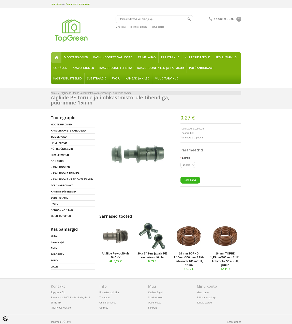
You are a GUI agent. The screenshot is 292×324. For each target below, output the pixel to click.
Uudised (103, 307)
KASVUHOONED (83, 68)
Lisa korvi (190, 180)
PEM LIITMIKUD (226, 57)
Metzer (54, 236)
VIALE (54, 266)
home (56, 57)
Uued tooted (154, 302)
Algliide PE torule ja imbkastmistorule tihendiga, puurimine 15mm (96, 93)
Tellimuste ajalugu (138, 27)
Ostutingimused (107, 302)
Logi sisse (56, 4)
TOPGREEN (57, 254)
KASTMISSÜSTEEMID (67, 78)
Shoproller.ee (234, 322)
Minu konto (121, 27)
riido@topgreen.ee (61, 307)
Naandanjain (58, 242)
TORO (54, 260)
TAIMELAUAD (147, 57)
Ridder (54, 248)
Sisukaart (153, 307)
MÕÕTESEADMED (76, 57)
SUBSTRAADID (96, 78)
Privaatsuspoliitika (109, 292)
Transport (104, 297)
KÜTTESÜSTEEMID (197, 57)
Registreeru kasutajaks (78, 4)
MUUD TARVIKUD (166, 78)
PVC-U (116, 78)
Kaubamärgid (155, 292)
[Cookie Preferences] (5, 318)
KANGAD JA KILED (137, 78)
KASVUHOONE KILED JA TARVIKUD (160, 68)
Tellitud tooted (157, 27)
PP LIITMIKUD (170, 57)
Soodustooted (155, 297)
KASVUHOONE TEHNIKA (115, 68)
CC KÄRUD (60, 68)
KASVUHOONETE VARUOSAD (112, 57)
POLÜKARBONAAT (201, 68)
